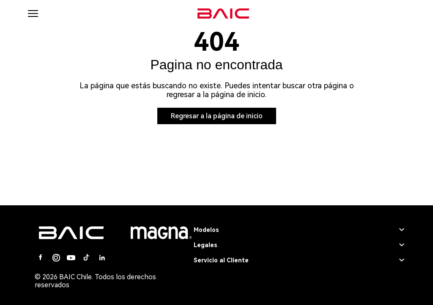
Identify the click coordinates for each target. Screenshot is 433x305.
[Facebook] (41, 258)
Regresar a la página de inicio (217, 116)
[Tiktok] (86, 258)
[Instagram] (56, 258)
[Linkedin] (101, 258)
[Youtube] (71, 258)
